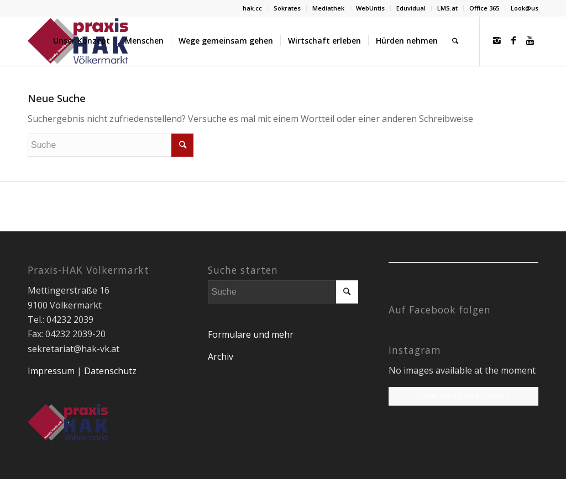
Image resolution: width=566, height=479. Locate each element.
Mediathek (328, 8)
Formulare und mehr (251, 334)
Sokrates (287, 8)
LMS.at (447, 8)
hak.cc (252, 8)
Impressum (51, 371)
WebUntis (370, 8)
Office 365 (484, 8)
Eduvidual (411, 8)
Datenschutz (110, 371)
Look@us (524, 8)
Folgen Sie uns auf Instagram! (463, 396)
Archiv (220, 356)
